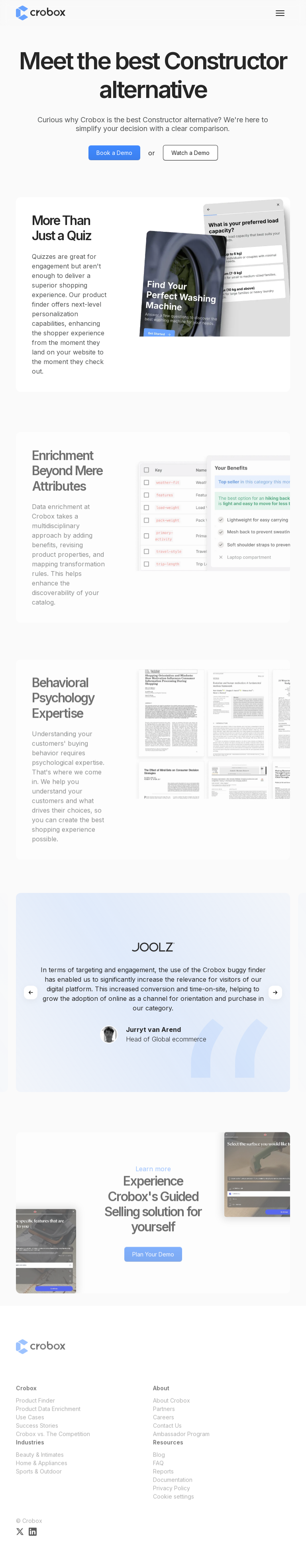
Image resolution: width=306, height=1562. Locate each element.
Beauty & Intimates (40, 1459)
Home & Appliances (41, 1468)
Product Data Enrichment (48, 1414)
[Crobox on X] (20, 1536)
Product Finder (35, 1405)
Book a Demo (114, 152)
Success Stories (37, 1430)
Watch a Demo (190, 152)
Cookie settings (173, 1501)
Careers (163, 1422)
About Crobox (171, 1405)
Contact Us (167, 1430)
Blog (159, 1459)
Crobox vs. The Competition (53, 1439)
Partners (164, 1414)
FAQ (158, 1468)
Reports (163, 1476)
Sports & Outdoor (39, 1476)
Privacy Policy (171, 1493)
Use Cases (30, 1422)
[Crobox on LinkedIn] (33, 1536)
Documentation (172, 1485)
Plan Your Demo (153, 1259)
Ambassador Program (181, 1439)
